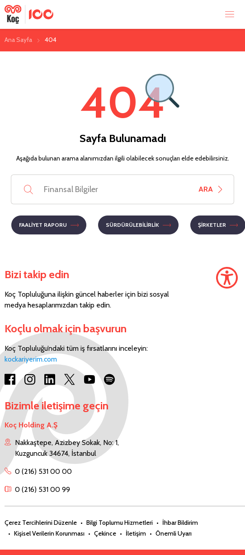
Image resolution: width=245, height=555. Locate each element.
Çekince (105, 533)
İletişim (136, 533)
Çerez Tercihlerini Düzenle (41, 522)
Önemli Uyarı (173, 533)
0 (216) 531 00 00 (43, 471)
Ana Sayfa (18, 40)
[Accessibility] (227, 278)
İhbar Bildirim (180, 522)
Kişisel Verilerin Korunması (49, 533)
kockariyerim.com (31, 359)
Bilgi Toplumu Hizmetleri (119, 522)
